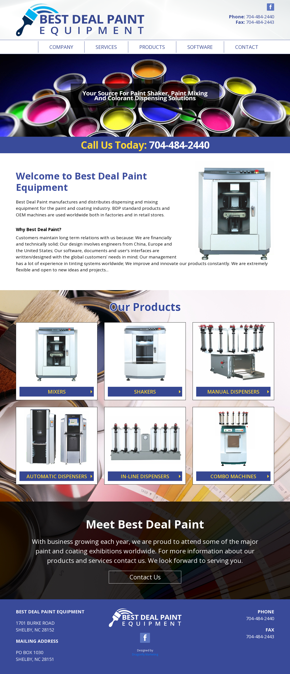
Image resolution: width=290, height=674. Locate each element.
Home (27, 47)
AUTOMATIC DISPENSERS (57, 476)
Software (200, 46)
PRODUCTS (152, 46)
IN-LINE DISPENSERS (145, 476)
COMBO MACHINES (233, 476)
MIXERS (57, 391)
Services (106, 46)
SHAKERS (145, 391)
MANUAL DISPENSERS (233, 391)
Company (61, 46)
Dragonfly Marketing (145, 654)
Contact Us (145, 577)
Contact (246, 46)
